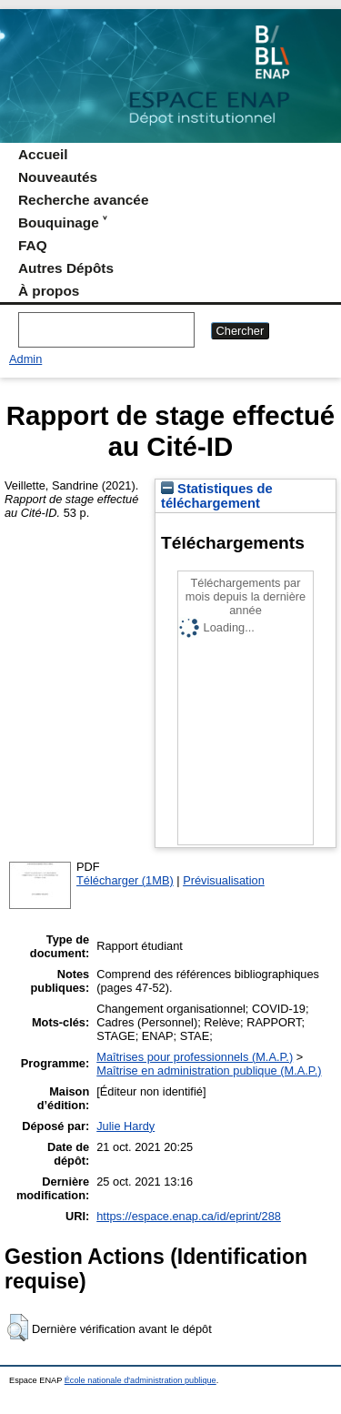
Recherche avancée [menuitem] (83, 199)
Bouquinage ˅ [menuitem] (62, 222)
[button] (17, 1327)
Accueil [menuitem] (43, 154)
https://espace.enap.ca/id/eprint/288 (188, 1216)
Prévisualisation (224, 880)
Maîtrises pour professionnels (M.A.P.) (194, 1057)
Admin (25, 359)
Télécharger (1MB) (125, 880)
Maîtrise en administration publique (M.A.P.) (208, 1070)
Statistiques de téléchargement (217, 495)
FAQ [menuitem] (32, 245)
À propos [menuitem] (48, 290)
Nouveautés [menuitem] (57, 177)
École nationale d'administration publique (140, 1380)
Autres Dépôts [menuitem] (66, 268)
